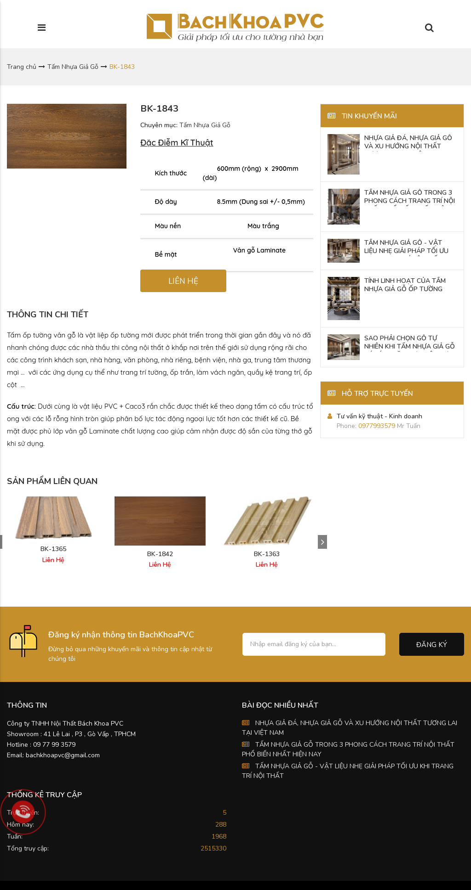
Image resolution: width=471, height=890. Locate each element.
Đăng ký (431, 644)
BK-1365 (53, 549)
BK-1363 (267, 554)
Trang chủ (21, 66)
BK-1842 (160, 554)
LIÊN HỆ (183, 281)
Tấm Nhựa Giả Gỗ (72, 66)
